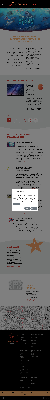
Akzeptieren (33, 208)
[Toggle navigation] (2, 4)
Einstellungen (16, 203)
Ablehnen (27, 208)
